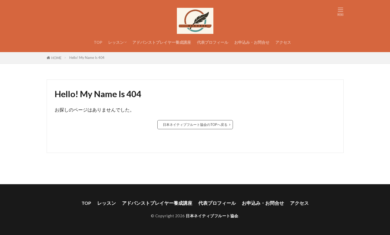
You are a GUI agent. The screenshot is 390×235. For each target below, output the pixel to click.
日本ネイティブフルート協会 (212, 215)
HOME (56, 58)
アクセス (283, 42)
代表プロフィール (212, 42)
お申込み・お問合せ (251, 42)
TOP (98, 42)
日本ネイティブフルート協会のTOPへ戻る (195, 124)
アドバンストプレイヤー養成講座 (161, 42)
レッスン (116, 42)
